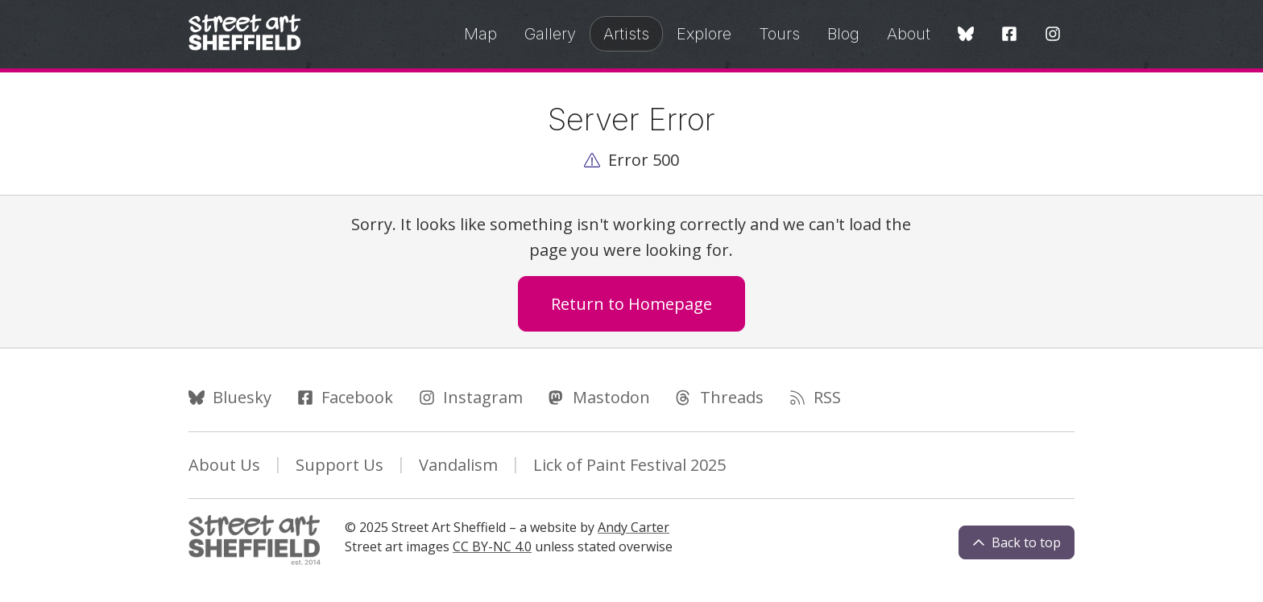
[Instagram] (1053, 35)
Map (480, 33)
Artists (626, 33)
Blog (843, 33)
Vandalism (458, 465)
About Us (224, 465)
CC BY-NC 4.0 (492, 546)
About (908, 33)
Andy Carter (633, 527)
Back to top (1016, 542)
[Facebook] (1009, 35)
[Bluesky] (966, 35)
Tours (779, 33)
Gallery (550, 33)
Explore (704, 33)
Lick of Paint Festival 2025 (629, 465)
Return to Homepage (631, 304)
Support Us (339, 465)
